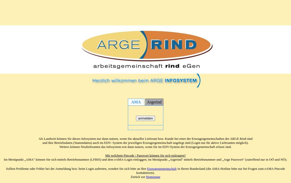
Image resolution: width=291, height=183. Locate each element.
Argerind (154, 102)
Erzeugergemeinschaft (162, 169)
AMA (136, 102)
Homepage (153, 177)
